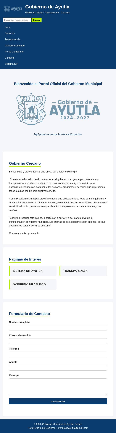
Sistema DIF (11, 64)
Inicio (7, 27)
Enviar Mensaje (58, 401)
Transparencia (12, 39)
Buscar (36, 20)
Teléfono (14, 349)
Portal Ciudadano (14, 51)
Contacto (9, 58)
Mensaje (14, 375)
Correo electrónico (20, 335)
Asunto (13, 362)
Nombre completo (19, 322)
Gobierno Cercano (15, 45)
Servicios (10, 33)
